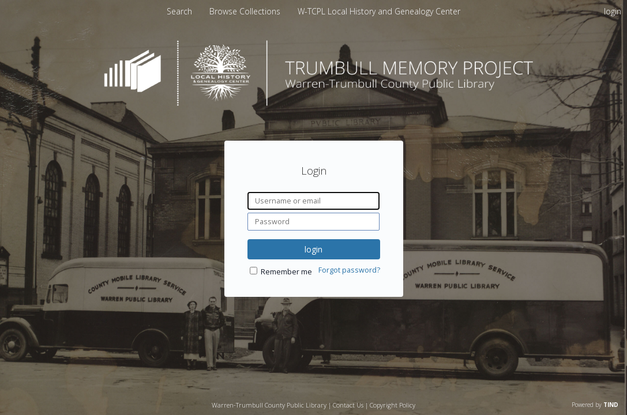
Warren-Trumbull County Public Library (269, 405)
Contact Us (348, 405)
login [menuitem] (612, 11)
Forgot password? (349, 270)
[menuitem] (246, 11)
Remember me (286, 272)
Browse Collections (246, 11)
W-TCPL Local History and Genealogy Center (379, 11)
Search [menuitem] (179, 11)
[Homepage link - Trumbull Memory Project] (314, 102)
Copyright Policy (392, 405)
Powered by (595, 405)
